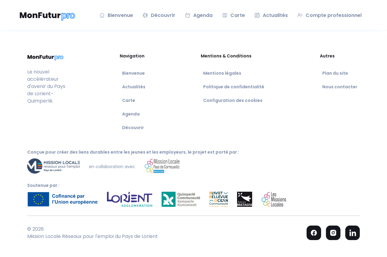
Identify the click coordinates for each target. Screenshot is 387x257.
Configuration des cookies (232, 100)
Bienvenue (133, 73)
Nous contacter (339, 87)
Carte (128, 100)
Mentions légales (222, 73)
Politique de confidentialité (233, 87)
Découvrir (133, 128)
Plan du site (335, 73)
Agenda (131, 114)
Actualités (133, 87)
